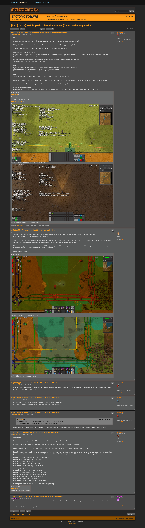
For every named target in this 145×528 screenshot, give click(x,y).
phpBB (67, 521)
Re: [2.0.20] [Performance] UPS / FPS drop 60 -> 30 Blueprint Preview (35, 398)
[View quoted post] (27, 419)
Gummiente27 (120, 32)
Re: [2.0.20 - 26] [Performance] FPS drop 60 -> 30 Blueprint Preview (34, 432)
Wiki (30, 2)
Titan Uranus (120, 229)
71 (120, 38)
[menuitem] (59, 16)
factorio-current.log (16, 101)
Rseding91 (119, 496)
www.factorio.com (17, 19)
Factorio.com (14, 2)
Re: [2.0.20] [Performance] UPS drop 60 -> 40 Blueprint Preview (33, 230)
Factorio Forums (25, 16)
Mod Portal (37, 2)
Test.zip (13, 98)
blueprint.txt (14, 94)
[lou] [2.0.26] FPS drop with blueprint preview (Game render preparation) (51, 25)
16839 (121, 502)
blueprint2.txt (15, 488)
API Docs (46, 2)
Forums (23, 2)
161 (121, 404)
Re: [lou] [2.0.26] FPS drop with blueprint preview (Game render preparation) (37, 496)
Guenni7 (119, 397)
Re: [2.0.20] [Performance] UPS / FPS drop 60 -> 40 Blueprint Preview (35, 383)
